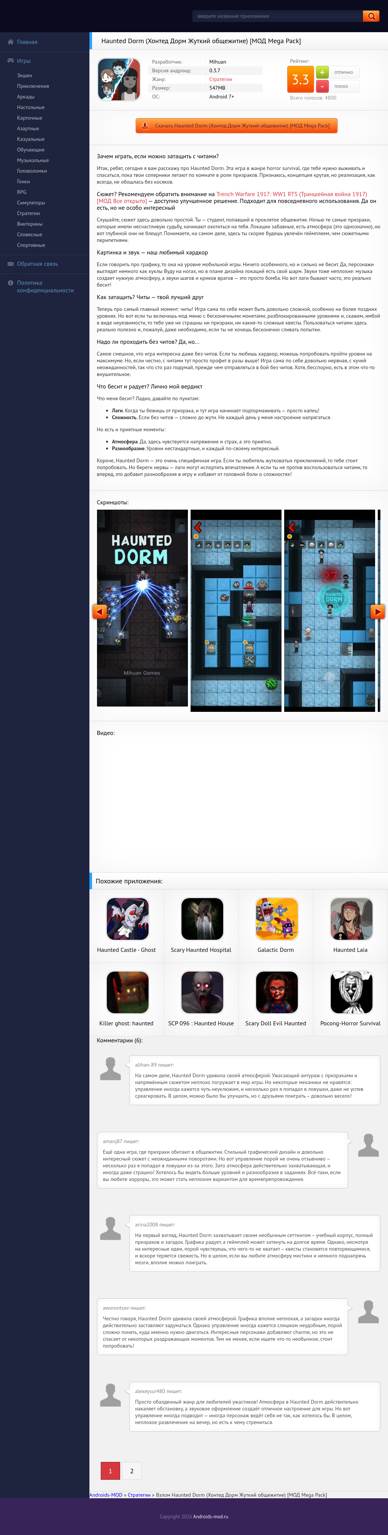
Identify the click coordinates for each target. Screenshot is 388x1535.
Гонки (23, 181)
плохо (332, 86)
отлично (334, 72)
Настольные (31, 107)
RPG (22, 192)
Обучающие (31, 149)
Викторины (29, 223)
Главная (22, 41)
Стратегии (28, 213)
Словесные (29, 234)
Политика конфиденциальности (40, 286)
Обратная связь (32, 263)
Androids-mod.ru (210, 1516)
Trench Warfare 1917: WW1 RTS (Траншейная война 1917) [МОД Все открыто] (232, 197)
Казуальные (31, 139)
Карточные (29, 117)
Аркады (25, 96)
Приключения (33, 86)
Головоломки (32, 170)
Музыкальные (33, 160)
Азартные (28, 128)
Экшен (24, 75)
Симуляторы (31, 202)
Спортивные (31, 245)
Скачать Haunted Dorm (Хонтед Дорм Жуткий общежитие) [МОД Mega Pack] (242, 125)
